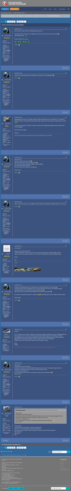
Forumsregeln (62, 9)
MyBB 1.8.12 (9, 482)
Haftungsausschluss (65, 469)
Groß (15, 488)
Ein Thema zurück (7, 444)
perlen (8, 254)
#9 (66, 362)
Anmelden (5, 9)
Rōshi (11, 483)
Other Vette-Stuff (20, 16)
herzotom (8, 123)
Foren (50, 9)
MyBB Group (18, 482)
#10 (66, 407)
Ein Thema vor (16, 444)
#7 (66, 284)
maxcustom (7, 413)
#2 (66, 73)
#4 (66, 157)
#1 (66, 28)
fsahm (6, 334)
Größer (21, 488)
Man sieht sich (28, 16)
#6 (66, 245)
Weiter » (21, 21)
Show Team (63, 468)
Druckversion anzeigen (7, 451)
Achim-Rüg (8, 35)
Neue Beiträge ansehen (6, 13)
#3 (66, 117)
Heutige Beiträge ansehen (19, 13)
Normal (10, 488)
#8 (66, 329)
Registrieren (14, 9)
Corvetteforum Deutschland (8, 16)
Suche (55, 9)
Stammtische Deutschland (39, 16)
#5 (66, 201)
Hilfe (69, 9)
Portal (45, 9)
